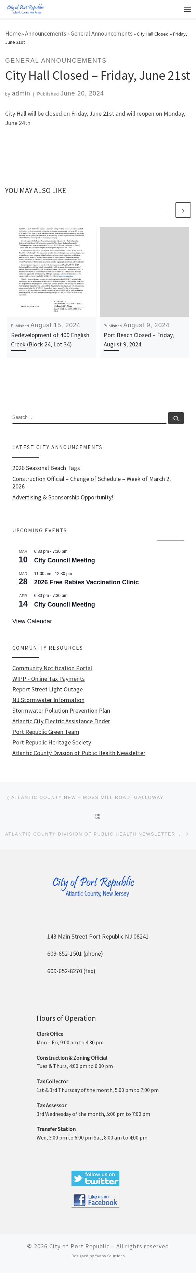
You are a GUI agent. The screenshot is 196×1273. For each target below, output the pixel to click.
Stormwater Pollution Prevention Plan (61, 710)
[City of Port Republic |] (25, 9)
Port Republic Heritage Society (51, 742)
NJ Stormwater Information (48, 700)
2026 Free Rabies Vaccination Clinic (86, 582)
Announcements (45, 33)
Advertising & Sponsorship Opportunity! (63, 497)
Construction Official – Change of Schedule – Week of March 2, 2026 (91, 482)
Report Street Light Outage (47, 689)
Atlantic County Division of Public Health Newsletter (78, 753)
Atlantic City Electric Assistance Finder (61, 721)
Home (13, 33)
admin (21, 93)
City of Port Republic (79, 1246)
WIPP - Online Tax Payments (48, 679)
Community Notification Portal (52, 668)
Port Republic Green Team (45, 732)
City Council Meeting (64, 560)
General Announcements (101, 33)
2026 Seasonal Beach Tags (46, 468)
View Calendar (32, 621)
